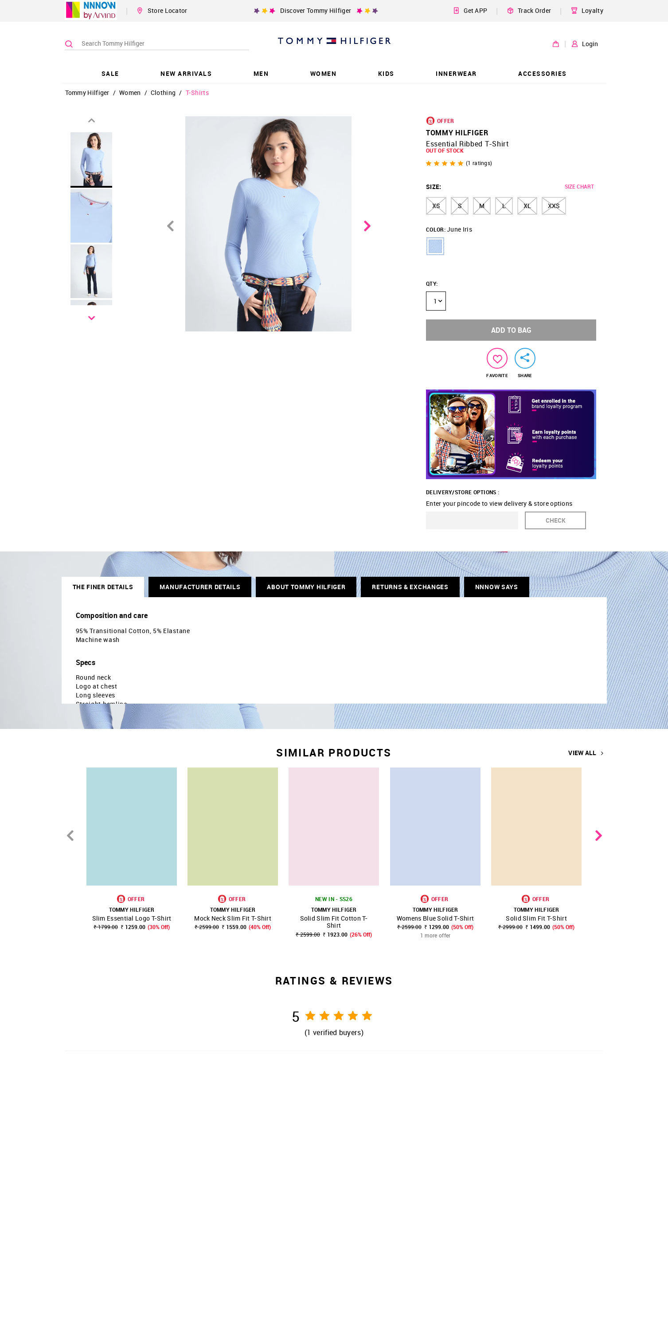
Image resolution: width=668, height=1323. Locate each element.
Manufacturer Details (200, 587)
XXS (554, 205)
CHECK (556, 520)
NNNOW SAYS (496, 587)
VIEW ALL (585, 752)
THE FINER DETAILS (103, 587)
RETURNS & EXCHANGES (410, 587)
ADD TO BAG (511, 330)
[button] (435, 246)
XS (436, 205)
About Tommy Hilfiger (306, 587)
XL (527, 205)
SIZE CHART (579, 186)
